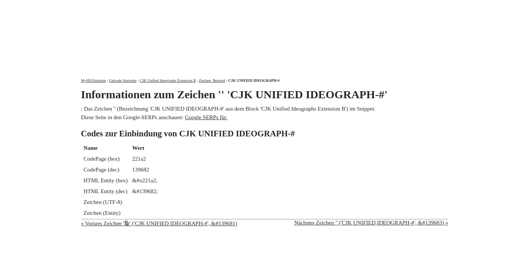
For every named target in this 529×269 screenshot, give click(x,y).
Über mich (352, 6)
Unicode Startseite (123, 80)
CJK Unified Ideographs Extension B (168, 80)
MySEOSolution (93, 80)
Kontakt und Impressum (409, 6)
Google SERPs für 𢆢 (206, 117)
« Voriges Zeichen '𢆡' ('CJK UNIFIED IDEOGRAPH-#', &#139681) (159, 223)
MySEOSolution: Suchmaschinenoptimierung (169, 33)
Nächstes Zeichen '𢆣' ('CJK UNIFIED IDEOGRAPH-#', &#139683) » (371, 223)
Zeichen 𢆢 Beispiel (212, 80)
